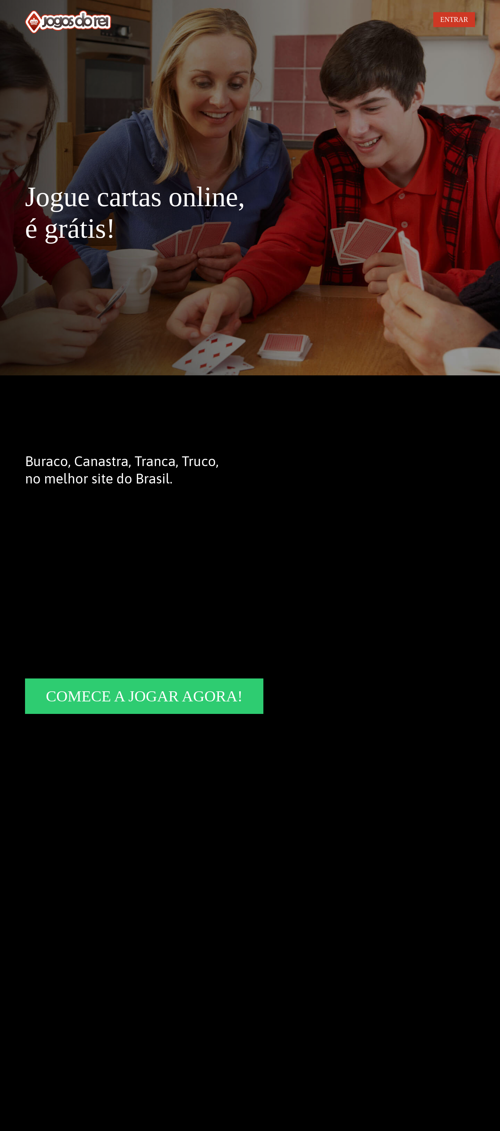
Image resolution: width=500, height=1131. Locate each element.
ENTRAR (454, 19)
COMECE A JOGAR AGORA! (144, 696)
